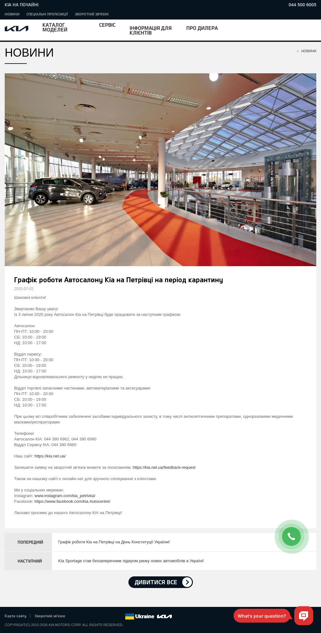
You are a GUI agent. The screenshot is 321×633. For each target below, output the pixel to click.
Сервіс (107, 24)
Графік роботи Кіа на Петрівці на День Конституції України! (114, 542)
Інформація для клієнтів (151, 30)
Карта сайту (15, 615)
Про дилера (202, 28)
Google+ (94, 616)
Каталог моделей (54, 27)
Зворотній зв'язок (92, 14)
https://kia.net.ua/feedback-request (164, 467)
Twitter (85, 616)
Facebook (77, 616)
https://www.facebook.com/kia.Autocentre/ (72, 501)
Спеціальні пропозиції (47, 14)
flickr (120, 616)
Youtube (103, 616)
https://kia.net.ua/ (50, 456)
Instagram (111, 616)
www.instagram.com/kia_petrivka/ (65, 495)
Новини (12, 14)
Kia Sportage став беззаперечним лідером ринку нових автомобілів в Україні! (131, 560)
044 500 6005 (302, 4)
